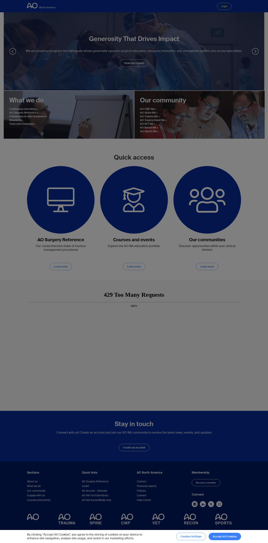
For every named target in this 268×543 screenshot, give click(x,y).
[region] (134, 536)
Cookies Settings (191, 536)
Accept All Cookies (225, 536)
